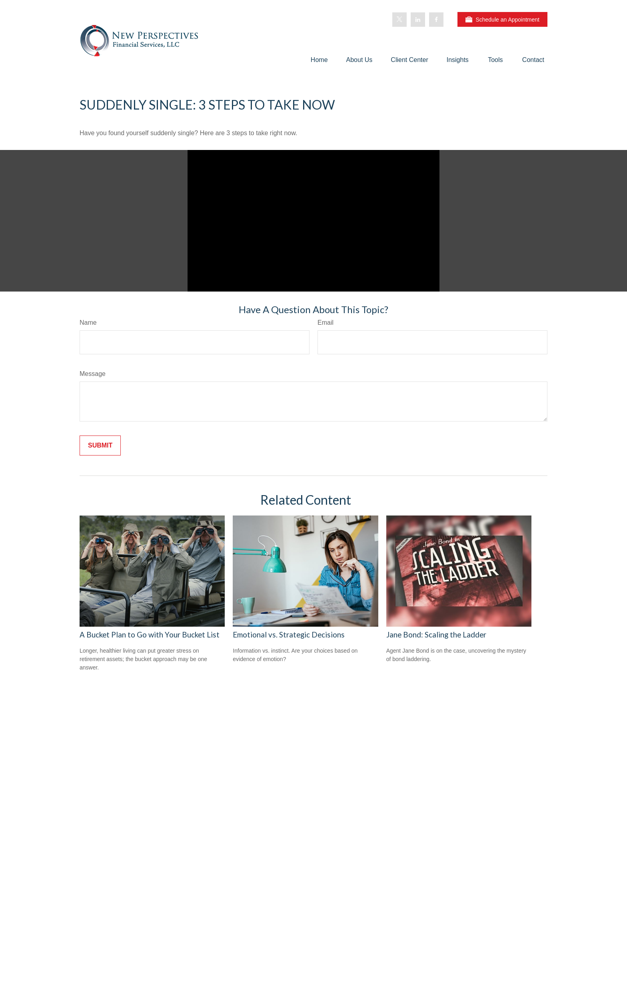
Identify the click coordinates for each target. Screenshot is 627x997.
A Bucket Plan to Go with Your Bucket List (150, 634)
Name (88, 322)
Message (93, 373)
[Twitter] (399, 19)
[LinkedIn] (418, 19)
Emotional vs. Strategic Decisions (289, 634)
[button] (319, 60)
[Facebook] (436, 19)
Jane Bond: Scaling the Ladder (436, 634)
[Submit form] (100, 446)
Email (325, 322)
